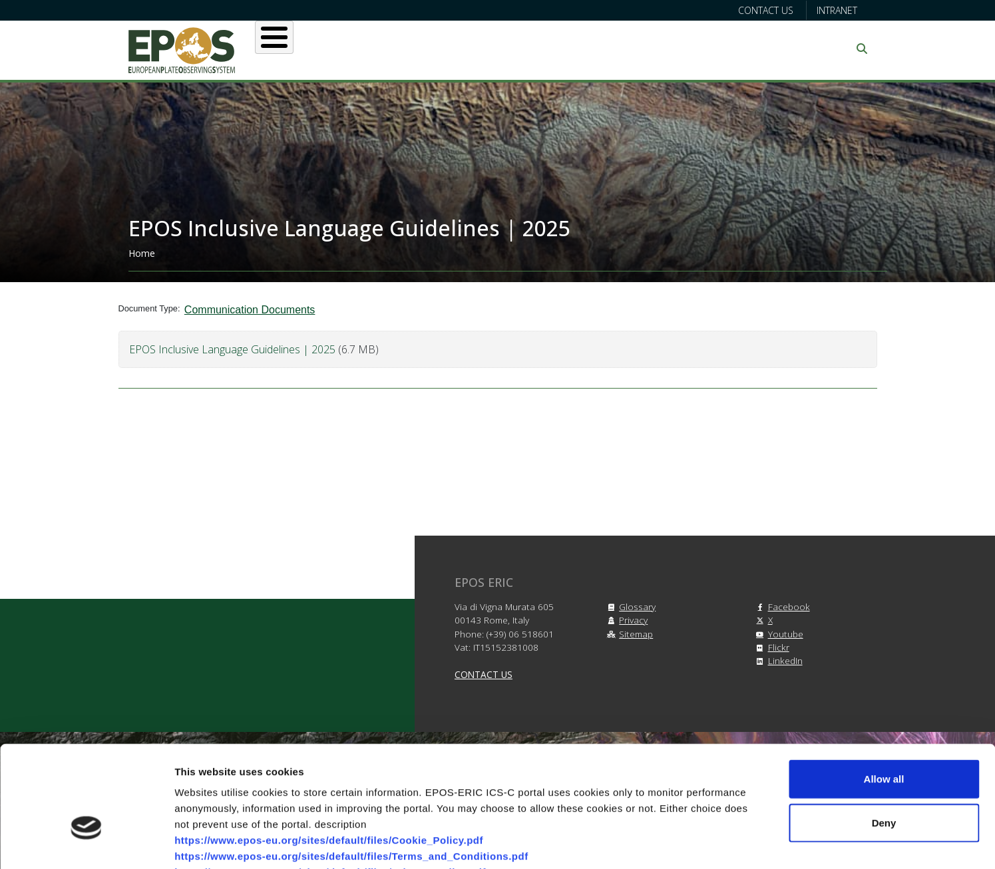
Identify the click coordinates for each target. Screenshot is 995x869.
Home (141, 253)
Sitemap (628, 633)
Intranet (837, 10)
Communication (738, 48)
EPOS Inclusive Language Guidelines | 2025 (233, 349)
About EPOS (322, 48)
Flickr (770, 647)
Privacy (625, 619)
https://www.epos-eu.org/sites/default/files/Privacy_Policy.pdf (330, 788)
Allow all (884, 695)
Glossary (629, 606)
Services (475, 48)
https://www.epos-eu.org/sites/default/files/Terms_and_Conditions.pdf (351, 773)
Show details (698, 842)
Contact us (765, 10)
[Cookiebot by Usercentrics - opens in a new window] (86, 843)
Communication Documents (249, 309)
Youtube (777, 633)
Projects (557, 48)
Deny (884, 739)
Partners (638, 48)
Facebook (781, 606)
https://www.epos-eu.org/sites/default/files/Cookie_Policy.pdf (328, 757)
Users (404, 48)
